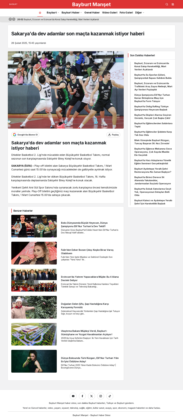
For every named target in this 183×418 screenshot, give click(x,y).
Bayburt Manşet (91, 4)
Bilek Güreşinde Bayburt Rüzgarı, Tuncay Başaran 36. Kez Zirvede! (152, 142)
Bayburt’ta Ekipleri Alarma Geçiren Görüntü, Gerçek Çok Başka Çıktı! (152, 116)
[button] (173, 4)
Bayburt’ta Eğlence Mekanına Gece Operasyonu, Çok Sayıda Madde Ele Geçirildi (153, 151)
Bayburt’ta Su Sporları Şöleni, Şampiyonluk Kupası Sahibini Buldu (153, 76)
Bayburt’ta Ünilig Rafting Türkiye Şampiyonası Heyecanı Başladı (151, 108)
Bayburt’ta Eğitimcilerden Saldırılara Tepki (153, 125)
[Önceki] (10, 19)
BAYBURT (13, 4)
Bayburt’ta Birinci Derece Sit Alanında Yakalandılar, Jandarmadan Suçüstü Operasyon (152, 180)
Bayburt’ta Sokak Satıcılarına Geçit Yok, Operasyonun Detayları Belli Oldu (152, 191)
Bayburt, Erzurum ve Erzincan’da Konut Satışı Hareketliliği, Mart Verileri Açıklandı (151, 66)
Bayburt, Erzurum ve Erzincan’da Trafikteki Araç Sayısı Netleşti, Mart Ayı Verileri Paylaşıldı (153, 86)
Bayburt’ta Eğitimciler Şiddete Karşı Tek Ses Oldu (153, 133)
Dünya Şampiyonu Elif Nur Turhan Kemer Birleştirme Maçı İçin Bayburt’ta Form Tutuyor (152, 98)
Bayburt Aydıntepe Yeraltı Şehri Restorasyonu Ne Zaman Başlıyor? (152, 170)
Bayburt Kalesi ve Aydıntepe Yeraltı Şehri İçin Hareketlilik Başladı (153, 202)
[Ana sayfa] (40, 12)
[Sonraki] (13, 19)
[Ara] (167, 4)
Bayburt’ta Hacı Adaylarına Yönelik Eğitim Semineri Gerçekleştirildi (152, 162)
